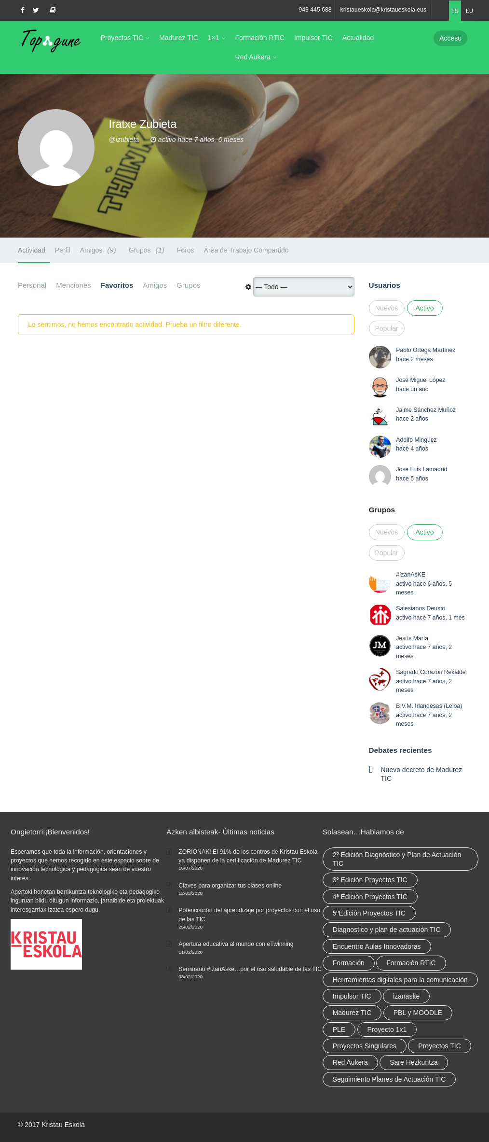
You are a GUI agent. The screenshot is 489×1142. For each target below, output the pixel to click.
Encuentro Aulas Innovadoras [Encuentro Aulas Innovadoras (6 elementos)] (377, 946)
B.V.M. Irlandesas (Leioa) (429, 706)
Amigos (99, 249)
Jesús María (412, 638)
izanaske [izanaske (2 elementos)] (406, 996)
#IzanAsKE (410, 574)
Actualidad (358, 38)
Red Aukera (253, 57)
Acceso (450, 38)
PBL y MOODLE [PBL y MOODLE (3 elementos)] (418, 1012)
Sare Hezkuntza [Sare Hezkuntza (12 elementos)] (414, 1062)
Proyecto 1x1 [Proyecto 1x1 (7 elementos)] (387, 1029)
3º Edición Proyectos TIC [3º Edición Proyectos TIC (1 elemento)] (370, 880)
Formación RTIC (260, 38)
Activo (424, 308)
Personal (32, 285)
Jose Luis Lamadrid (421, 469)
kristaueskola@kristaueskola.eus (383, 9)
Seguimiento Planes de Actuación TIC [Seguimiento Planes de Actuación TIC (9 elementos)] (389, 1079)
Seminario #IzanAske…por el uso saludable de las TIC (250, 969)
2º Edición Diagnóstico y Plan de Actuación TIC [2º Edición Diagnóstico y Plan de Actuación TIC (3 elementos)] (397, 859)
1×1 (213, 38)
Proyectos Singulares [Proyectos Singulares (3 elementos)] (364, 1046)
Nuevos (386, 308)
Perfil (62, 250)
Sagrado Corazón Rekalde (430, 672)
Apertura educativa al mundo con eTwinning (235, 944)
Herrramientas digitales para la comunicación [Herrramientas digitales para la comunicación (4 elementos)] (400, 980)
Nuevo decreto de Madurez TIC (421, 774)
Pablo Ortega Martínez (425, 350)
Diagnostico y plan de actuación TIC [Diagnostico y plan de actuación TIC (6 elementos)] (387, 929)
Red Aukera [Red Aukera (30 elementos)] (350, 1062)
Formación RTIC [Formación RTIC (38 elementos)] (410, 963)
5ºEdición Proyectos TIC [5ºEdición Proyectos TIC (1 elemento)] (369, 913)
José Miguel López (420, 380)
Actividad (31, 250)
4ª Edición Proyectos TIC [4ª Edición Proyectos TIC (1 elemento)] (370, 897)
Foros (185, 250)
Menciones (73, 285)
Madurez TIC (178, 38)
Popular (386, 328)
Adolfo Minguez (416, 440)
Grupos (148, 249)
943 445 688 (315, 9)
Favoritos (117, 285)
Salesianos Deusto (420, 608)
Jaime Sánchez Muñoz (426, 410)
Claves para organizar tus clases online (230, 885)
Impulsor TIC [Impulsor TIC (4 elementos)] (352, 996)
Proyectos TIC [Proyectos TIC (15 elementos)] (439, 1046)
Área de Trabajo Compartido (246, 250)
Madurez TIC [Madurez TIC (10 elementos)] (352, 1012)
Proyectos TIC (122, 38)
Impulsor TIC (313, 38)
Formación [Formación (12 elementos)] (349, 963)
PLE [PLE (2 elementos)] (339, 1029)
